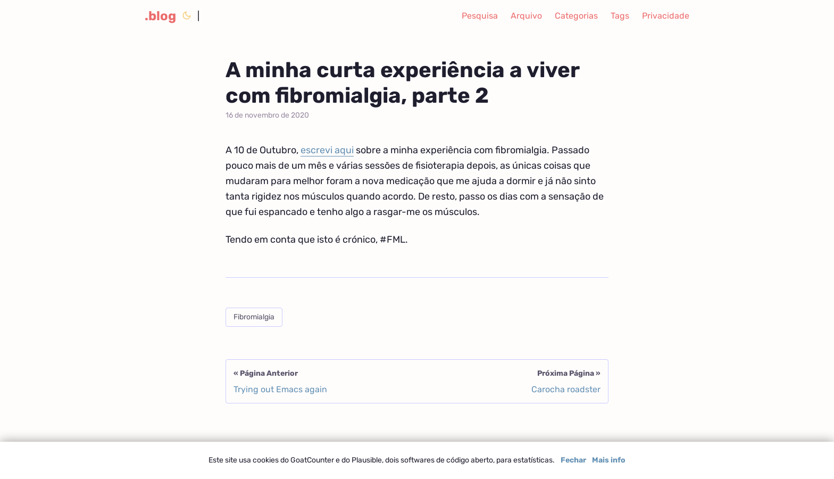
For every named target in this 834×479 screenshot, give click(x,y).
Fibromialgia (253, 316)
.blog (160, 16)
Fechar (573, 460)
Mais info (609, 460)
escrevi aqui (327, 150)
